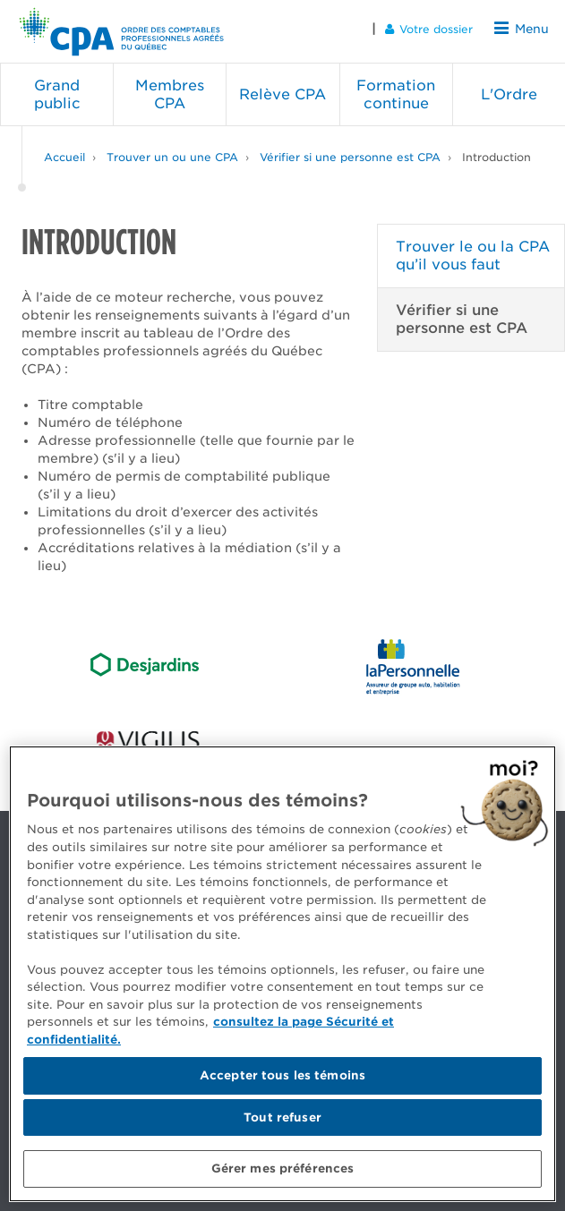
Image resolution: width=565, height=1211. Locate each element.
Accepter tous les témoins (282, 1075)
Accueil (64, 151)
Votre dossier (433, 28)
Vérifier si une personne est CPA (350, 151)
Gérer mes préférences (283, 1168)
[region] (282, 974)
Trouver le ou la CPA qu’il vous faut (473, 250)
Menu (524, 28)
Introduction (496, 151)
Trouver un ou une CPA (172, 151)
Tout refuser (282, 1117)
